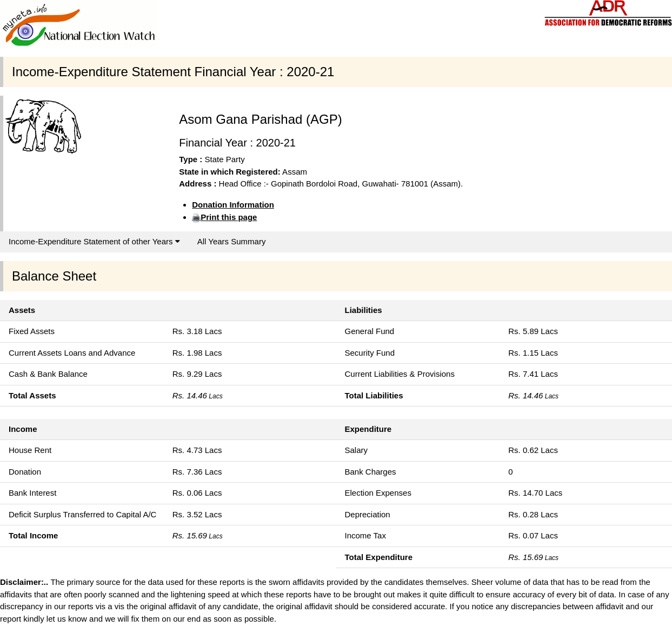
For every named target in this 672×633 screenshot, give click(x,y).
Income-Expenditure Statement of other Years (94, 241)
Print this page (229, 217)
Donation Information (233, 204)
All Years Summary (231, 241)
